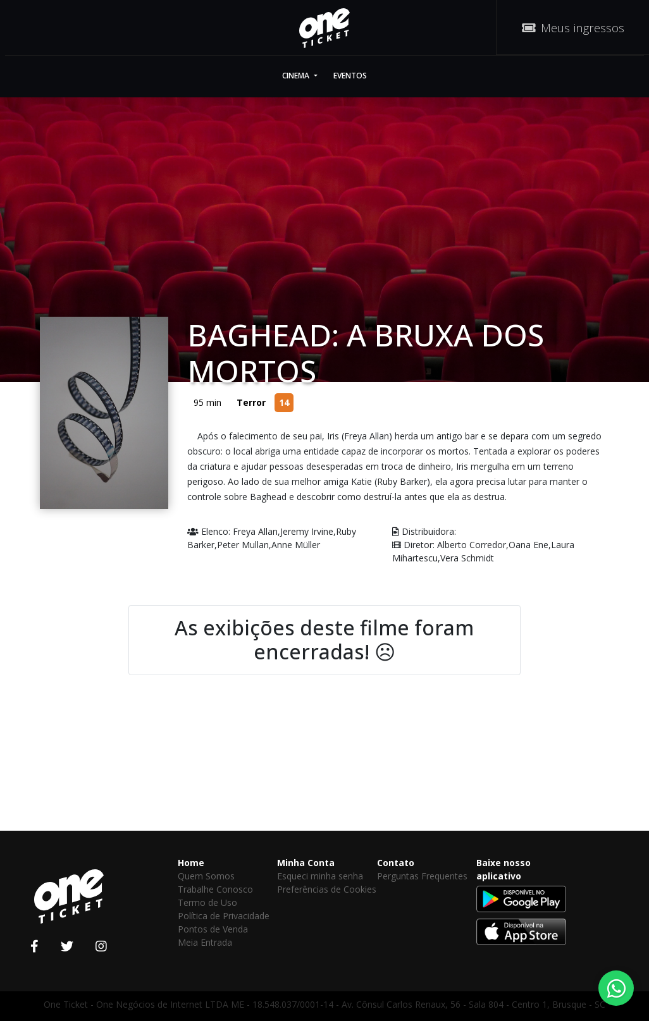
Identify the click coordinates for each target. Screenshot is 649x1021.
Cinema (296, 75)
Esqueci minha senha (320, 876)
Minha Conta (306, 863)
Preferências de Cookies (326, 889)
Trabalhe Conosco (215, 889)
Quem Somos (206, 876)
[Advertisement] (324, 773)
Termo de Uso (207, 902)
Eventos (350, 75)
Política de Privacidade (223, 916)
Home (191, 863)
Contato (395, 863)
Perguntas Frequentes (422, 876)
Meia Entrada (205, 942)
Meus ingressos (573, 27)
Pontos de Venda (213, 929)
